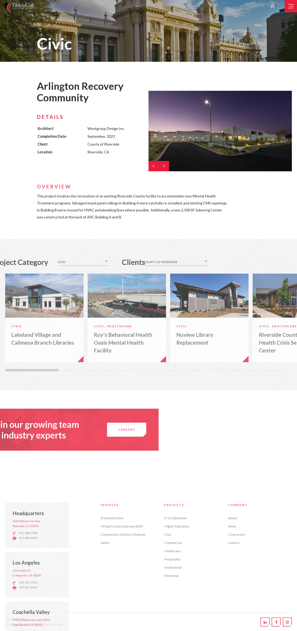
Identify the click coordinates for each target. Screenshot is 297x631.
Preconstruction (112, 575)
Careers (47, 429)
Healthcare (172, 608)
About (232, 575)
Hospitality (172, 616)
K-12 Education (175, 575)
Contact (234, 599)
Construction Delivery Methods (123, 591)
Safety (105, 599)
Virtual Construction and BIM (122, 583)
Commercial (173, 599)
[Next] (164, 166)
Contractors (236, 591)
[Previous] (153, 166)
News (232, 583)
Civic (168, 591)
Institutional (173, 624)
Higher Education (176, 583)
